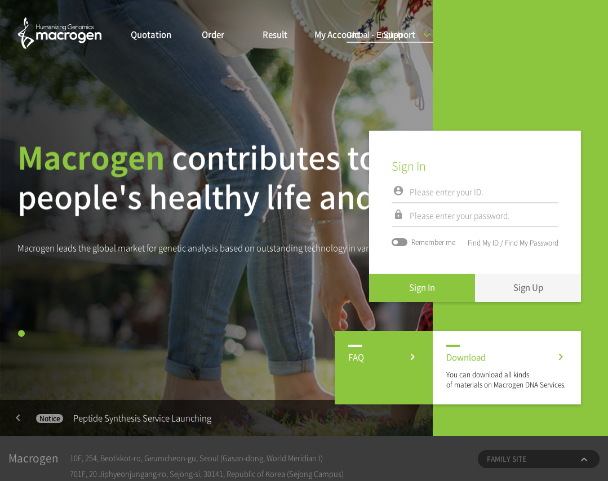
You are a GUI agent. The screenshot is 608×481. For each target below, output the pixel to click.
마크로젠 (59, 36)
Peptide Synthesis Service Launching (123, 418)
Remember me (423, 242)
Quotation (151, 34)
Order (213, 34)
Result (275, 34)
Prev (18, 418)
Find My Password (531, 243)
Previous (18, 418)
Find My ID (483, 243)
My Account (337, 34)
